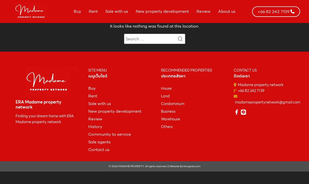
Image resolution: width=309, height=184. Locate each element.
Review (203, 11)
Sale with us (116, 11)
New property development (162, 11)
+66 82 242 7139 (251, 91)
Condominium (172, 104)
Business (168, 111)
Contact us (98, 149)
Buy (77, 11)
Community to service (109, 134)
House (166, 88)
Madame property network (260, 85)
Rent (93, 11)
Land (165, 96)
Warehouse (170, 119)
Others (167, 127)
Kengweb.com (192, 166)
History (95, 126)
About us (227, 11)
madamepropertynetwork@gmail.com (267, 102)
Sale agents (99, 142)
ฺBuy (92, 88)
